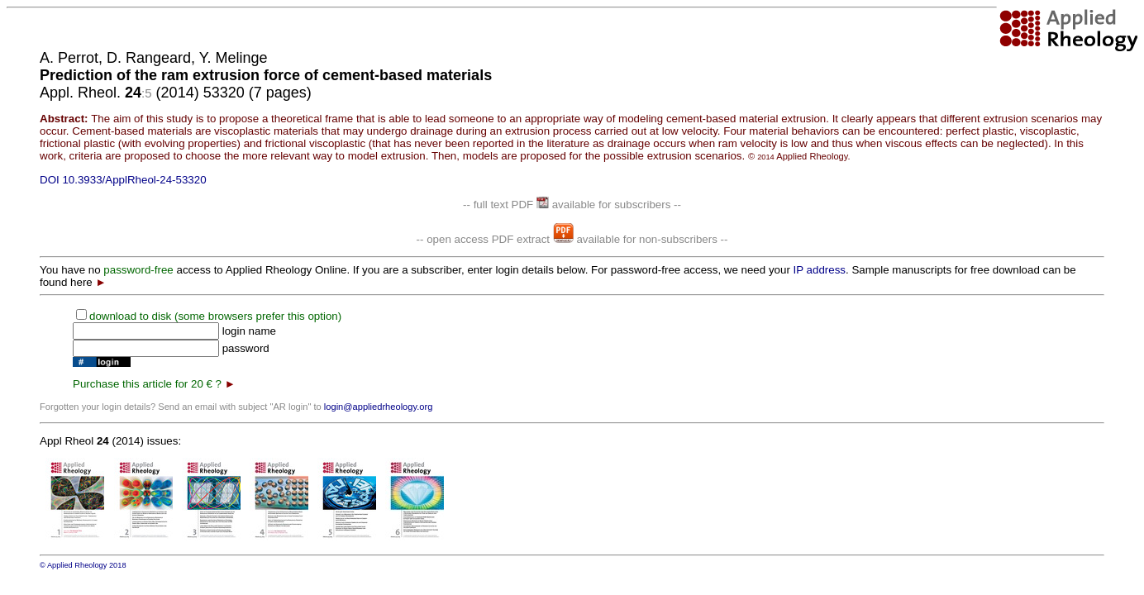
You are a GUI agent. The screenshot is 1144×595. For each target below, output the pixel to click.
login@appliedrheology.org (378, 407)
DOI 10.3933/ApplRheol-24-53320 (123, 180)
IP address (820, 270)
